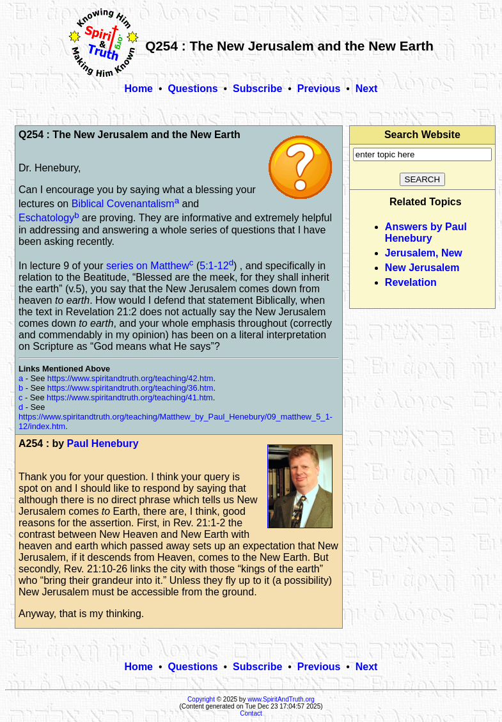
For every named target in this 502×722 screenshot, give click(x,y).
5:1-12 (214, 265)
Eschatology (46, 218)
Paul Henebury (103, 443)
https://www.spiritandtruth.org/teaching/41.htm (130, 397)
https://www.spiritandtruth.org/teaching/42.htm (130, 378)
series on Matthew (147, 265)
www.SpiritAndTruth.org (281, 699)
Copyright (201, 699)
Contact (251, 713)
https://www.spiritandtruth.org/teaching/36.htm (130, 388)
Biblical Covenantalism (123, 203)
